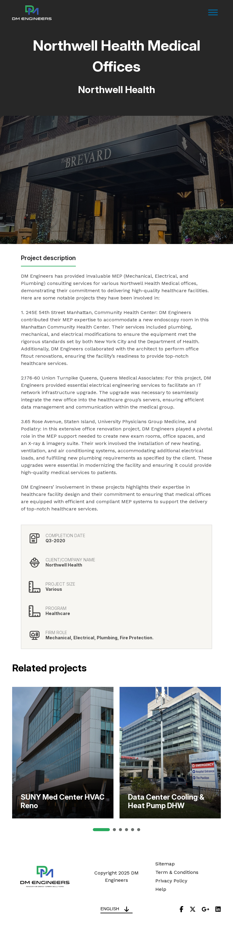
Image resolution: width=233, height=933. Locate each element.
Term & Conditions (176, 872)
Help (160, 889)
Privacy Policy (171, 881)
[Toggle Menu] (213, 12)
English (109, 908)
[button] (101, 829)
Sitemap (165, 864)
